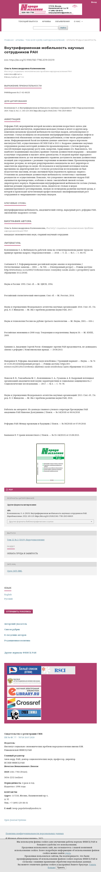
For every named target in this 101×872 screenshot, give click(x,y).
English (8, 594)
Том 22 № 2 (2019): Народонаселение (45, 40)
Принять (61, 867)
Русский (8, 598)
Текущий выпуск (28, 21)
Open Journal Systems (15, 820)
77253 (22, 77)
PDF (10, 489)
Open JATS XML (14, 571)
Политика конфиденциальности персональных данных (35, 833)
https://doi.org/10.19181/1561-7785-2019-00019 (31, 60)
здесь (68, 853)
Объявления (62, 21)
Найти (63, 28)
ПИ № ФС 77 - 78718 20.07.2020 (19, 737)
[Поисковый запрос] (45, 27)
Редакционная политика (17, 640)
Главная (9, 40)
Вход (94, 2)
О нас (77, 21)
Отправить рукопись (18, 611)
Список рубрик (12, 629)
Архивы (46, 21)
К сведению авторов (15, 635)
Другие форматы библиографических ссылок (31, 521)
